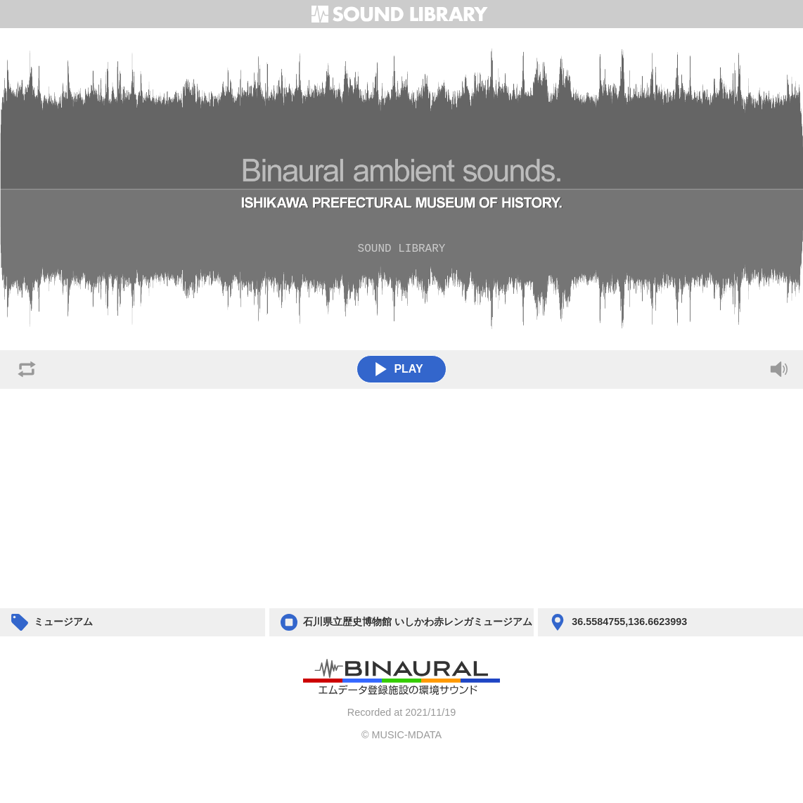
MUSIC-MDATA (407, 734)
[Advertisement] (401, 498)
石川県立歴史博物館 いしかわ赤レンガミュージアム (417, 621)
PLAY (398, 369)
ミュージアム (63, 621)
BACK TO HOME (401, 678)
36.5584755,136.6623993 (629, 621)
